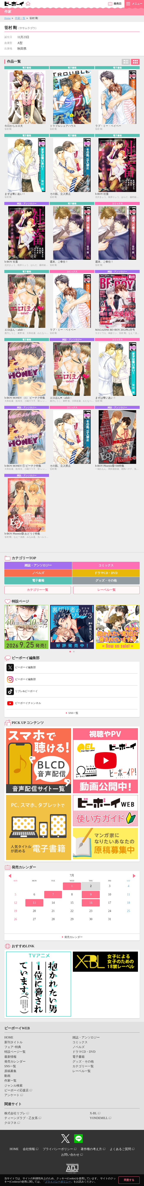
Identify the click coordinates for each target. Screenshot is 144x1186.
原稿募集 (10, 1071)
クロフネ (10, 1122)
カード (135, 62)
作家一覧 (20, 18)
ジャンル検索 (13, 1085)
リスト (126, 62)
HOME (8, 1037)
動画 (7, 1075)
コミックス (106, 565)
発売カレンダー (73, 937)
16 (90, 902)
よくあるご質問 (120, 1149)
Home (7, 18)
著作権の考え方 (91, 1149)
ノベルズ (38, 573)
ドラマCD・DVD (106, 573)
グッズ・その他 (106, 580)
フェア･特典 (12, 1047)
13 (34, 902)
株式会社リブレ (15, 1113)
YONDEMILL (99, 1118)
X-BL (93, 1113)
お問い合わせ (70, 1154)
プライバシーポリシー (58, 1181)
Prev (9, 876)
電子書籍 (38, 580)
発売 (117, 3)
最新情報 (10, 1056)
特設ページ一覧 (15, 1051)
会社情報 (29, 1149)
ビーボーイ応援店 (16, 1090)
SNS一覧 (73, 713)
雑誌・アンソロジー (38, 565)
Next (134, 876)
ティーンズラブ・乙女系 (21, 1118)
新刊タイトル (13, 1042)
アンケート (12, 1095)
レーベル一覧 (106, 589)
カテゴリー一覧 (37, 589)
